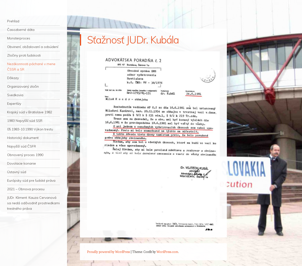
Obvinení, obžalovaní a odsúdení (32, 47)
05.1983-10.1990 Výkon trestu (30, 129)
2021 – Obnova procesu (25, 189)
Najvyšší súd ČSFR (21, 146)
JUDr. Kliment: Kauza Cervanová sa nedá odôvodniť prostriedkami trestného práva (33, 203)
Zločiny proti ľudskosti (24, 55)
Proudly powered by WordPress (108, 252)
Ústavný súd (16, 172)
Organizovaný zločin (23, 86)
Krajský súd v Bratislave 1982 (29, 112)
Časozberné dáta (20, 30)
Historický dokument (23, 138)
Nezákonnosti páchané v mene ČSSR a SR (31, 66)
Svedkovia (15, 95)
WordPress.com (167, 252)
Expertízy (14, 103)
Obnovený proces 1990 (25, 155)
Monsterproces (18, 38)
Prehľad (13, 21)
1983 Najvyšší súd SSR (24, 121)
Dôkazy (13, 78)
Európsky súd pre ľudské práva (31, 180)
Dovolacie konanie (21, 163)
